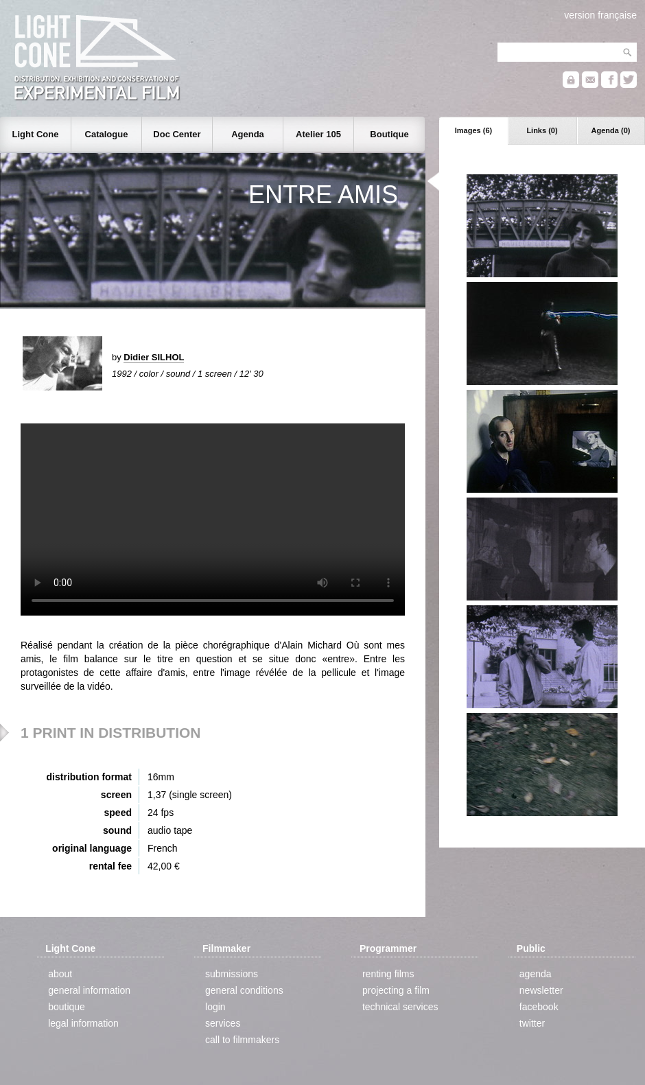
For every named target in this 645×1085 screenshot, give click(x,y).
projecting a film (396, 990)
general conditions (244, 990)
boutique (66, 1006)
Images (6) (473, 130)
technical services (400, 1006)
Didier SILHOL (154, 357)
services (222, 1023)
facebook (539, 1006)
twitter (532, 1023)
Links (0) (541, 130)
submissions (231, 973)
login (215, 1006)
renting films (388, 973)
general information (89, 990)
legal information (83, 1023)
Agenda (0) (611, 130)
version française (600, 15)
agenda (535, 973)
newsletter (541, 990)
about (60, 973)
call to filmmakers (242, 1039)
